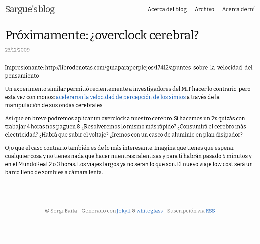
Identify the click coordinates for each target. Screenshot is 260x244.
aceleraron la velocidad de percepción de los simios (121, 97)
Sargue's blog (30, 9)
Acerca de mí (238, 9)
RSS (210, 211)
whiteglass (149, 211)
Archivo (204, 9)
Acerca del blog (167, 9)
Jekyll (124, 211)
